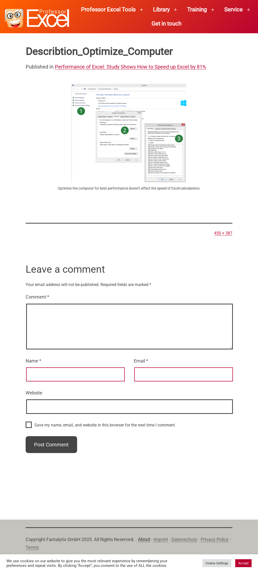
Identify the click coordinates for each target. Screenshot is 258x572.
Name (33, 361)
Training (197, 9)
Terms (32, 547)
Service (233, 9)
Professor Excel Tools (108, 9)
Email (141, 361)
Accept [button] (243, 563)
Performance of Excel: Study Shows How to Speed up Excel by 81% (130, 67)
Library (161, 9)
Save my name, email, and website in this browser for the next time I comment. (105, 425)
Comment (37, 297)
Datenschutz (184, 539)
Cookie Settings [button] (216, 563)
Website (34, 392)
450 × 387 (223, 233)
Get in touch (166, 23)
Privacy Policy (215, 539)
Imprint (160, 539)
